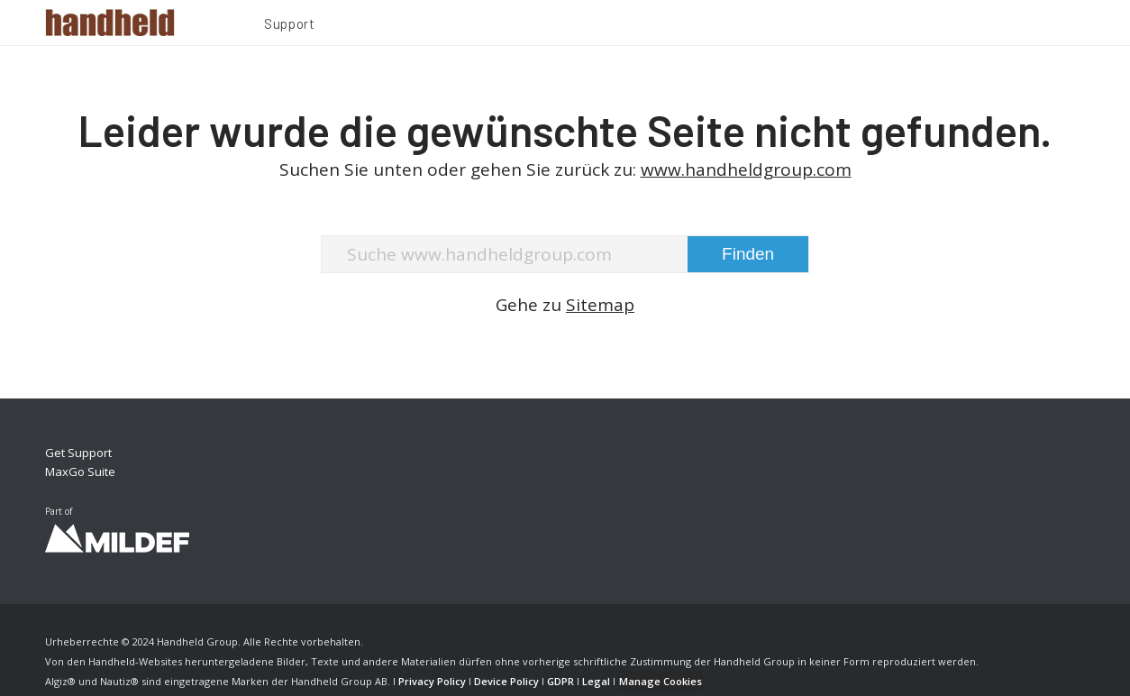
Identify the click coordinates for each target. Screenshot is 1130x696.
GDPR (560, 681)
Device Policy (506, 681)
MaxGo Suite (80, 471)
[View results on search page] (748, 254)
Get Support (78, 452)
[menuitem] (289, 26)
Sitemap (600, 304)
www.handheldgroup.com (746, 169)
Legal (596, 681)
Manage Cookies (660, 681)
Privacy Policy (432, 681)
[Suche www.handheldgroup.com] (565, 254)
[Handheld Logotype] (110, 22)
